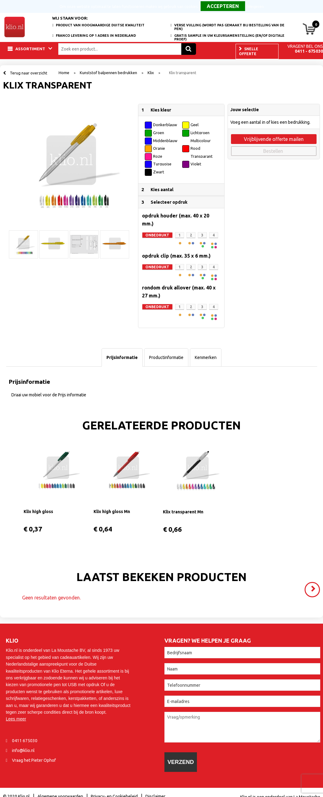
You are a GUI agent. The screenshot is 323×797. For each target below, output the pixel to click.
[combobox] (121, 49)
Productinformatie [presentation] (166, 357)
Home (64, 73)
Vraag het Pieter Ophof (34, 760)
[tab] (122, 357)
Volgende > (313, 587)
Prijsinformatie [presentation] (122, 357)
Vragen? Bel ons (305, 46)
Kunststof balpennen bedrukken (108, 73)
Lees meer (16, 718)
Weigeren (255, 7)
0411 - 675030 (309, 51)
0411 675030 (24, 740)
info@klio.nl (23, 750)
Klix (151, 73)
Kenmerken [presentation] (206, 357)
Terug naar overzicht (28, 73)
